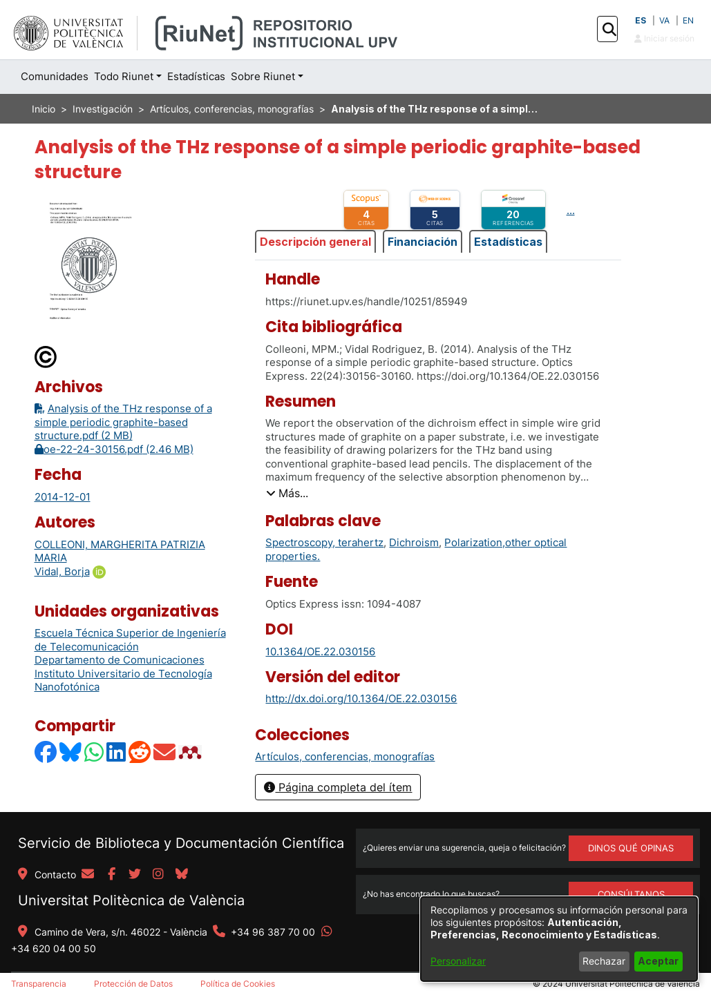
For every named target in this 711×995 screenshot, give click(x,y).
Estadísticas (508, 242)
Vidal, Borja (62, 571)
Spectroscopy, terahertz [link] (324, 542)
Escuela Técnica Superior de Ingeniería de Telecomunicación (130, 639)
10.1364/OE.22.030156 (320, 651)
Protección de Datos (133, 983)
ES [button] (640, 20)
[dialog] (559, 939)
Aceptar (658, 961)
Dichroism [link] (414, 542)
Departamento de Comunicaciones (120, 659)
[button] (609, 29)
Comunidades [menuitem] (54, 76)
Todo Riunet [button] (123, 76)
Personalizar (458, 961)
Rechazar (603, 961)
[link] (345, 756)
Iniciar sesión (664, 38)
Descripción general (315, 242)
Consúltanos (631, 894)
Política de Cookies (237, 983)
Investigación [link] (103, 109)
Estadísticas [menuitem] (196, 76)
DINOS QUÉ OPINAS (631, 847)
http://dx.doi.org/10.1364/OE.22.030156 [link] (361, 698)
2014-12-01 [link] (63, 496)
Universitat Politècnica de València (131, 900)
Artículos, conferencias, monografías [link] (232, 109)
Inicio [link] (43, 109)
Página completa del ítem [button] (338, 787)
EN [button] (688, 20)
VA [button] (664, 20)
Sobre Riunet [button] (263, 76)
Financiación (422, 242)
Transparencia (38, 983)
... (571, 210)
